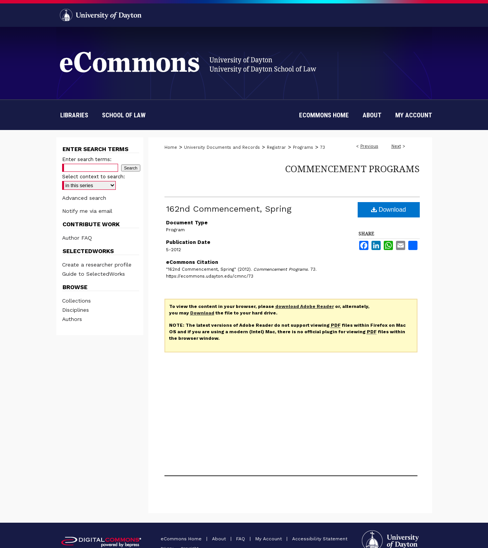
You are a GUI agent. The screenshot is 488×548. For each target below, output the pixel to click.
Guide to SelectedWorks (93, 274)
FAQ (241, 538)
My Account (269, 538)
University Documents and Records (222, 147)
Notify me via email (87, 211)
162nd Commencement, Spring (228, 209)
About (219, 538)
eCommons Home (182, 538)
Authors (72, 319)
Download (388, 209)
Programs (303, 147)
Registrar (276, 147)
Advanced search (84, 198)
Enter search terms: (87, 159)
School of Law (124, 115)
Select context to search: (93, 176)
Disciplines (75, 310)
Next (396, 146)
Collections (76, 301)
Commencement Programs (352, 168)
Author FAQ (77, 238)
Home (170, 147)
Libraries (74, 115)
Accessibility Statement (319, 538)
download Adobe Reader (304, 306)
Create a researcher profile (96, 265)
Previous (369, 146)
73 (322, 147)
